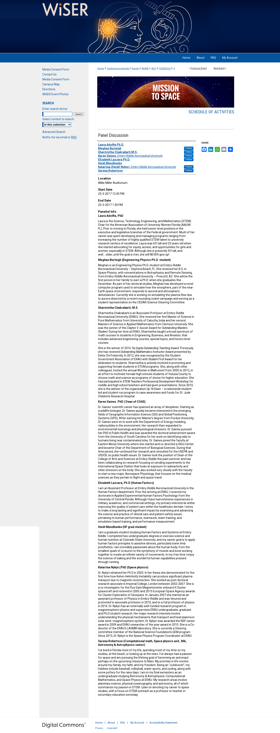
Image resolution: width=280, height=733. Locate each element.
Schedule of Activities (211, 111)
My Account (137, 722)
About (111, 722)
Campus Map (51, 84)
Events (135, 68)
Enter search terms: (55, 108)
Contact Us (49, 74)
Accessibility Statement (163, 722)
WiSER (145, 68)
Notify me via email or (59, 137)
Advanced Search (53, 132)
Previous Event (199, 68)
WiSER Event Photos (55, 94)
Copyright (112, 728)
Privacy (99, 728)
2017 (154, 68)
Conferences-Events (118, 68)
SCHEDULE (165, 68)
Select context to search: (58, 119)
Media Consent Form (55, 69)
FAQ (122, 722)
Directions (48, 89)
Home (100, 68)
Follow (188, 148)
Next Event (219, 68)
